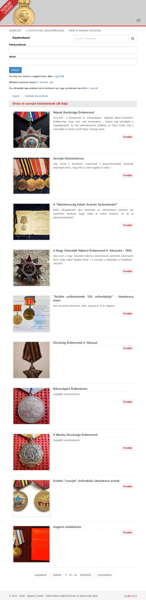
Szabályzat (15, 30)
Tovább (127, 137)
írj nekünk (92, 88)
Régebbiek (85, 575)
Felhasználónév (17, 44)
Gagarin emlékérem (67, 527)
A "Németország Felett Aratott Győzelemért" (85, 204)
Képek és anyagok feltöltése (85, 30)
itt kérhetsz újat (44, 82)
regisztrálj (58, 76)
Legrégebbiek (104, 575)
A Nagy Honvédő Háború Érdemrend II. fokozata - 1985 (92, 250)
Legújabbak (40, 575)
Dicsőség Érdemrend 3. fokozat (75, 342)
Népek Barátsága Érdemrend (73, 112)
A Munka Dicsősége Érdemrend (75, 435)
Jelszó (12, 56)
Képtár (16, 96)
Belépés (15, 70)
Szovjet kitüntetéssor (68, 158)
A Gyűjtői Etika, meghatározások (45, 30)
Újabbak (57, 575)
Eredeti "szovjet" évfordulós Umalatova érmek (86, 481)
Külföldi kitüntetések (36, 96)
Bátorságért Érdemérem (70, 388)
